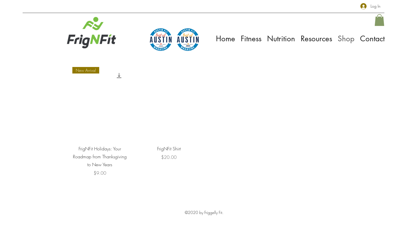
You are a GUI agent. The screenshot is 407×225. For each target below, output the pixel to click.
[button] (379, 20)
